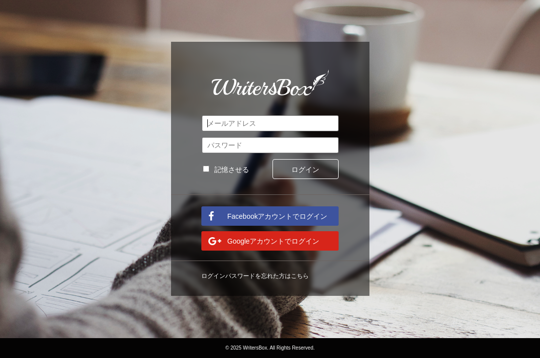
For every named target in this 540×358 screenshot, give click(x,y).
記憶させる (226, 170)
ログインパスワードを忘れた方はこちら (255, 275)
